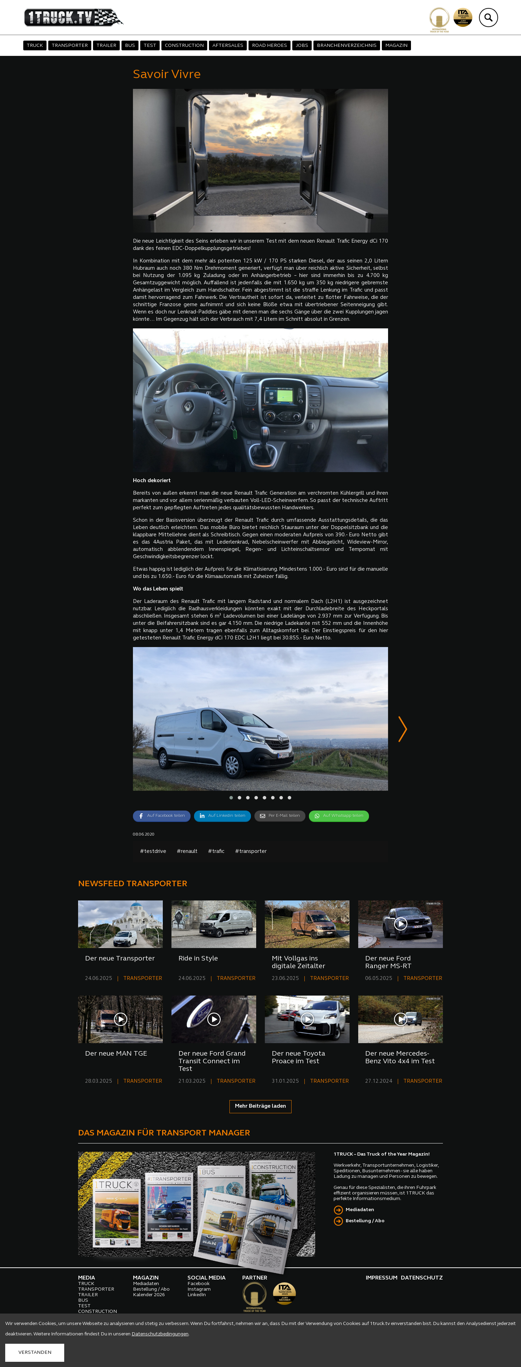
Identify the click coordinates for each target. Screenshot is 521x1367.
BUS (130, 45)
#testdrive (153, 852)
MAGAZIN (396, 45)
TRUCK (35, 45)
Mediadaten (360, 1210)
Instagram (199, 1289)
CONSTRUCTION (184, 45)
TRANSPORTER (70, 45)
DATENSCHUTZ (422, 1278)
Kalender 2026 (149, 1295)
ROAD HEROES (269, 45)
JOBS (302, 45)
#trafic (216, 852)
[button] (231, 798)
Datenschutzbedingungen (160, 1334)
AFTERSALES (227, 45)
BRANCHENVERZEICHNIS (347, 45)
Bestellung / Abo (365, 1221)
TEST (150, 45)
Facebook (198, 1284)
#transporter (251, 852)
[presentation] (402, 731)
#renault (187, 852)
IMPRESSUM (381, 1278)
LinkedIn (196, 1295)
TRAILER (106, 45)
